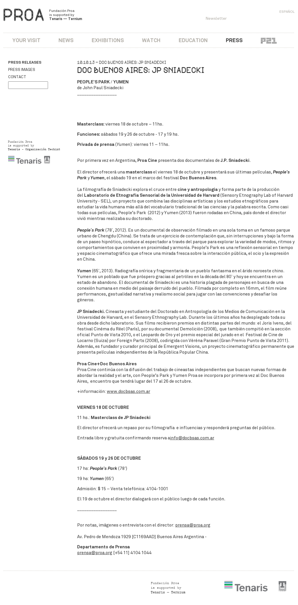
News (66, 40)
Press (234, 40)
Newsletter (216, 18)
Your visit (26, 40)
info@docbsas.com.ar (192, 438)
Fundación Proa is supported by (65, 15)
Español (287, 12)
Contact (17, 77)
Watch (151, 40)
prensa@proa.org (192, 525)
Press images (21, 69)
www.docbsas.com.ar (128, 391)
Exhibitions (108, 40)
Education (193, 40)
